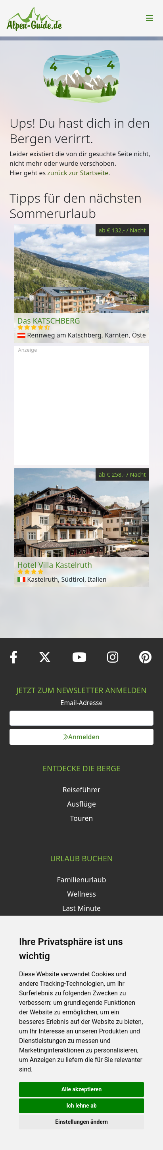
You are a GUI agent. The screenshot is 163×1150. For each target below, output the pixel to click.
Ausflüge (81, 804)
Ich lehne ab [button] (81, 1105)
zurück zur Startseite (77, 173)
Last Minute (81, 908)
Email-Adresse (82, 702)
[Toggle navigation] (149, 18)
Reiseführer (82, 789)
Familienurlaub (81, 879)
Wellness (81, 894)
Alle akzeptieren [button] (81, 1089)
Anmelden (81, 736)
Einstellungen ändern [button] (81, 1122)
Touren (81, 818)
